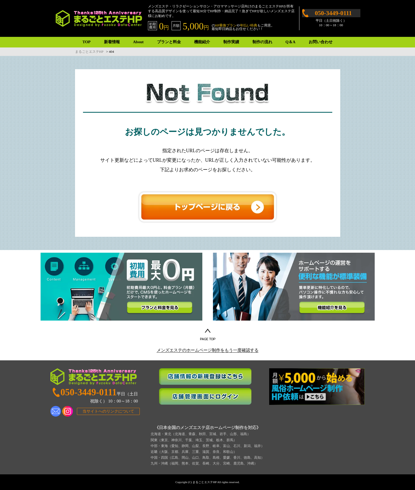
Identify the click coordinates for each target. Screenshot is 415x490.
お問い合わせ (321, 42)
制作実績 (231, 42)
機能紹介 (202, 42)
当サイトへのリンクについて (108, 411)
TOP (86, 42)
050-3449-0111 (333, 13)
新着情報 (112, 42)
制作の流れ (262, 42)
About (138, 42)
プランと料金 (169, 42)
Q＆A (291, 42)
